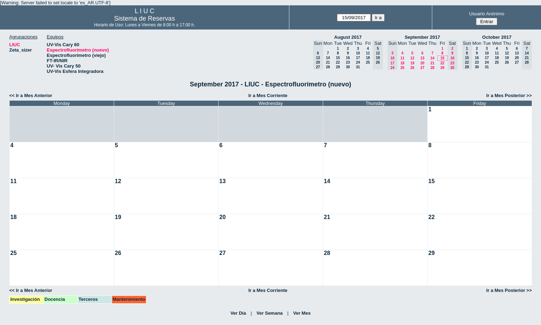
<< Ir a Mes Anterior (30, 95)
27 (422, 68)
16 (348, 58)
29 (338, 67)
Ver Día (238, 313)
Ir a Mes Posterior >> (509, 95)
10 (358, 53)
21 (328, 62)
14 (328, 58)
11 (368, 53)
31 (358, 67)
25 (368, 62)
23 (348, 62)
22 (338, 62)
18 (368, 58)
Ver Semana (270, 313)
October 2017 (496, 37)
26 (412, 68)
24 (358, 62)
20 (422, 63)
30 (348, 67)
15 (338, 58)
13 (422, 58)
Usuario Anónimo (486, 13)
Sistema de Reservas (144, 18)
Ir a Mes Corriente (268, 95)
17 (358, 58)
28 (328, 67)
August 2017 (347, 37)
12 (412, 58)
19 (412, 63)
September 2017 (422, 37)
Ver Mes (302, 313)
